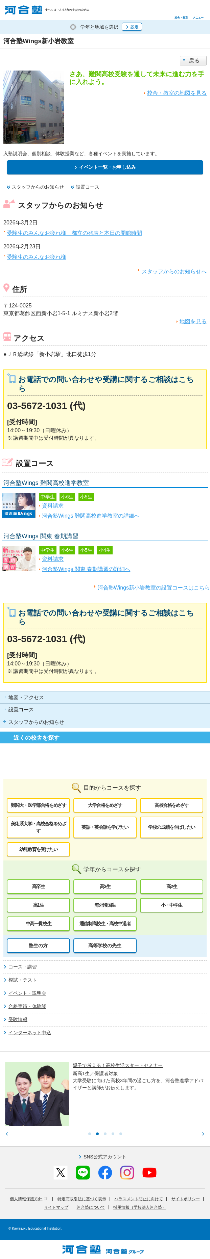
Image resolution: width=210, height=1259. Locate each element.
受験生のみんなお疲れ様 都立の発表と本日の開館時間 (74, 233)
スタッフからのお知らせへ (174, 271)
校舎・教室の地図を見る (177, 93)
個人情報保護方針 (28, 1199)
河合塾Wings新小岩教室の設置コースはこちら (154, 588)
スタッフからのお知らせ (36, 722)
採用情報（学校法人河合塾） (139, 1207)
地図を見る (193, 321)
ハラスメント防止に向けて (138, 1199)
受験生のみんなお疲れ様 (36, 257)
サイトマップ (56, 1207)
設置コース (21, 709)
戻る (194, 60)
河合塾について (91, 1207)
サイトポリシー (185, 1199)
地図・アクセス (26, 697)
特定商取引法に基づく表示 (81, 1199)
